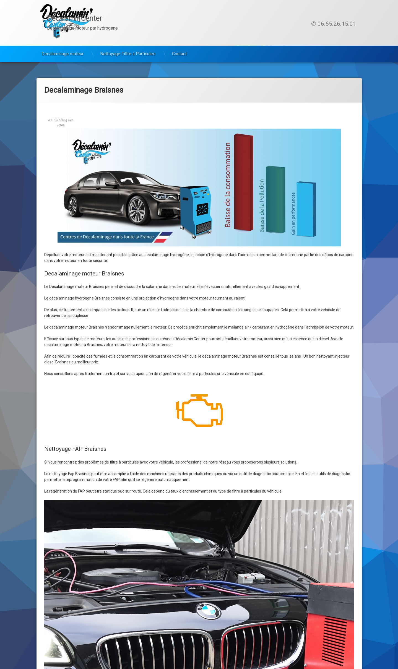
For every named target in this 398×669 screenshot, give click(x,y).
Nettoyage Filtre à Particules (127, 53)
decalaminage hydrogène (166, 254)
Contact (179, 53)
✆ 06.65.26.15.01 (333, 23)
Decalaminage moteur (62, 53)
